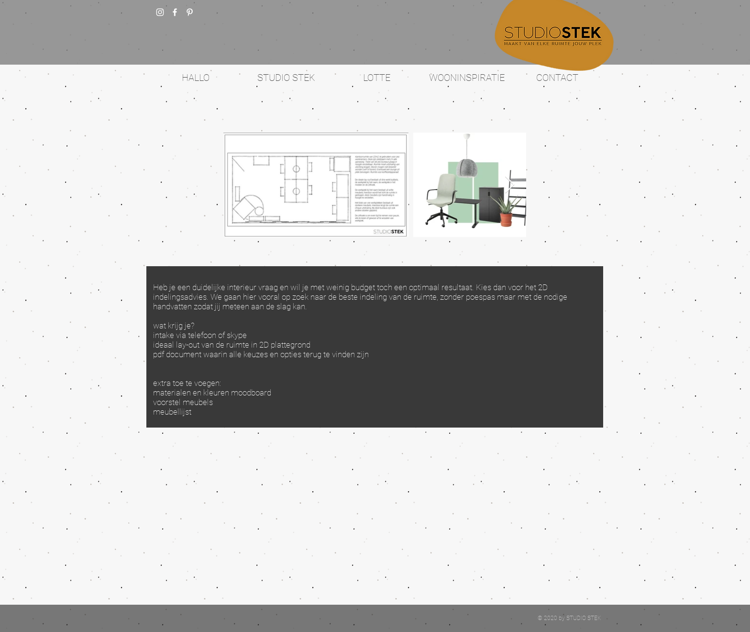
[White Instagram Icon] (160, 12)
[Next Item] (509, 185)
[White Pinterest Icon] (190, 12)
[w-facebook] (175, 12)
